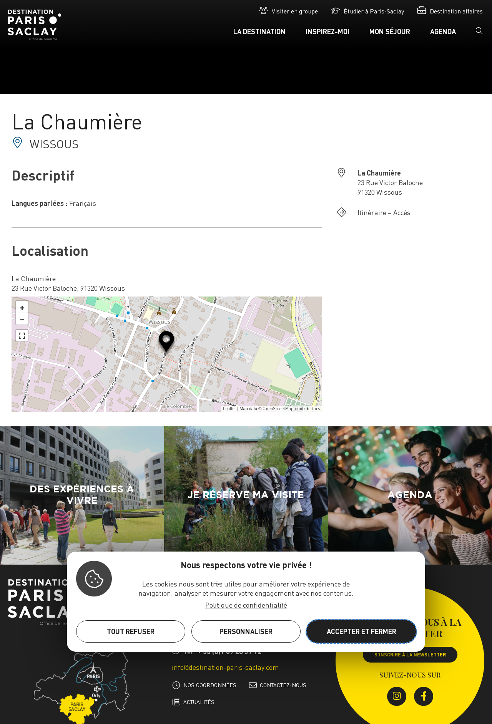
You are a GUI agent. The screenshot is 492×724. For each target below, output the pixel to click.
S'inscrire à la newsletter (410, 654)
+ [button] (22, 307)
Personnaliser (246, 631)
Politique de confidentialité (246, 604)
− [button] (22, 318)
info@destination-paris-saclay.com (225, 667)
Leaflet (229, 408)
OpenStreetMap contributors (291, 408)
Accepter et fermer (361, 631)
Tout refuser (131, 631)
